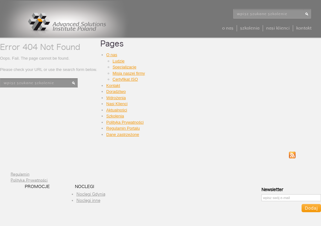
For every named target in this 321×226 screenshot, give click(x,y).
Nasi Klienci (278, 28)
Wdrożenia (116, 97)
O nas (228, 28)
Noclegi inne (88, 200)
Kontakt (304, 28)
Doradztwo (116, 91)
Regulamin (20, 174)
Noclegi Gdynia (90, 194)
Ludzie (118, 61)
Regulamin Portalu (123, 128)
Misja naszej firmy (129, 73)
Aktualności (116, 110)
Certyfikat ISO (125, 79)
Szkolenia (250, 28)
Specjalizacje (124, 67)
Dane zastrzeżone (122, 134)
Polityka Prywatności (125, 122)
